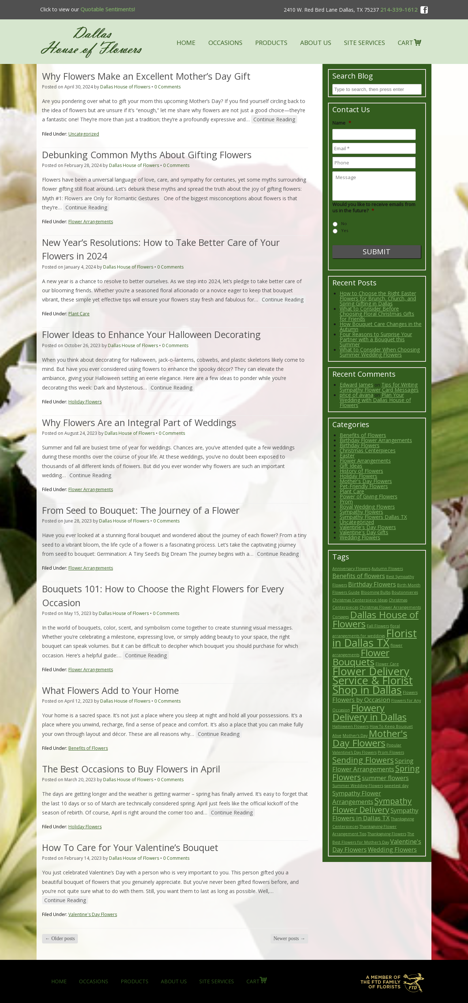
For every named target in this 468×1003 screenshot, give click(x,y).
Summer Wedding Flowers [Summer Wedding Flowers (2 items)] (357, 785)
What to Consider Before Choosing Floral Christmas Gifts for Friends (377, 313)
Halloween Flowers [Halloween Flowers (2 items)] (350, 726)
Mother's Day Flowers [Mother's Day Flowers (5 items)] (369, 738)
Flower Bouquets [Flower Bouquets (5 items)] (360, 657)
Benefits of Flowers (88, 748)
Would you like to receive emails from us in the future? (373, 207)
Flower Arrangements (90, 222)
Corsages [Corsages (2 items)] (340, 616)
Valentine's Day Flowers (92, 914)
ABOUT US (315, 42)
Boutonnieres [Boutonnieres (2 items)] (405, 592)
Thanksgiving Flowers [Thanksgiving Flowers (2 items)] (386, 833)
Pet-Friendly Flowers (364, 486)
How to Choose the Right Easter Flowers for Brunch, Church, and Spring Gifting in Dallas (378, 298)
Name (341, 123)
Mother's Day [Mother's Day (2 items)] (355, 735)
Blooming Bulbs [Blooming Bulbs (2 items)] (375, 592)
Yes (344, 230)
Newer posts (289, 938)
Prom (346, 501)
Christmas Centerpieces (368, 450)
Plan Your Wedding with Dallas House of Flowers (375, 400)
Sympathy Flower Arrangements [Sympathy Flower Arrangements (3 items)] (356, 797)
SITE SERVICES (364, 42)
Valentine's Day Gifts (364, 532)
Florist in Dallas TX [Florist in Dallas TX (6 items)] (374, 638)
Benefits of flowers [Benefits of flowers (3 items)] (358, 575)
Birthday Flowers (360, 445)
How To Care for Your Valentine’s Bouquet (130, 847)
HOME (186, 42)
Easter (347, 455)
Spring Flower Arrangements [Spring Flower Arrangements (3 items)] (373, 765)
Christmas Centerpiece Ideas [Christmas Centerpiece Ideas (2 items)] (360, 600)
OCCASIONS (225, 42)
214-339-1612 (399, 9)
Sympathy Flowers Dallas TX (373, 516)
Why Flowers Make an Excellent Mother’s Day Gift (146, 76)
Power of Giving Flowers (368, 496)
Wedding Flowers (360, 537)
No (344, 223)
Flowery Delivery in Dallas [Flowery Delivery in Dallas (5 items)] (369, 712)
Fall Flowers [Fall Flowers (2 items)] (378, 625)
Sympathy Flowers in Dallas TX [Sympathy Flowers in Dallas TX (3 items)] (375, 814)
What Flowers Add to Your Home (110, 690)
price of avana (356, 394)
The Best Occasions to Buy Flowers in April (131, 769)
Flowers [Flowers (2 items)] (410, 692)
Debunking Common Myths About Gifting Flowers (147, 154)
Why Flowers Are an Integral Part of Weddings (139, 422)
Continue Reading (274, 119)
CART (405, 42)
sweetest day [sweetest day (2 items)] (396, 785)
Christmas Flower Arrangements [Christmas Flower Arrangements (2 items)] (390, 607)
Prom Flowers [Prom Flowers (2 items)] (391, 752)
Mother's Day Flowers (366, 481)
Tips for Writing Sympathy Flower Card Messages (379, 387)
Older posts (60, 938)
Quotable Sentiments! (107, 9)
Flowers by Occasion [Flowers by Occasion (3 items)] (361, 699)
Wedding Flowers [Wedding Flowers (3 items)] (392, 849)
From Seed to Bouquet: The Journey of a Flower (140, 510)
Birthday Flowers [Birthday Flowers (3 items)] (372, 584)
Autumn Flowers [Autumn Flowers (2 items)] (387, 568)
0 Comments (167, 87)
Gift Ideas (351, 465)
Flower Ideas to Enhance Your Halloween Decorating (151, 334)
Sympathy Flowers (361, 511)
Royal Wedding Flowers (367, 506)
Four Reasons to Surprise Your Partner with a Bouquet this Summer (376, 339)
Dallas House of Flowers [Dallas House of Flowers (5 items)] (375, 619)
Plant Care (79, 314)
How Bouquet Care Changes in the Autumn (381, 326)
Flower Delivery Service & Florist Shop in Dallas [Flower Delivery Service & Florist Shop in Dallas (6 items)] (372, 680)
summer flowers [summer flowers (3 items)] (385, 778)
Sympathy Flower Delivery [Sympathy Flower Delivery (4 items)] (372, 805)
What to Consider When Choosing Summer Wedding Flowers (380, 352)
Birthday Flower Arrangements (376, 440)
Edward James (356, 384)
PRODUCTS (271, 42)
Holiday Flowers (85, 402)
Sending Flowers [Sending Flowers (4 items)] (363, 760)
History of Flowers (361, 470)
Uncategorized (83, 134)
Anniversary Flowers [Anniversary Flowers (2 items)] (351, 568)
